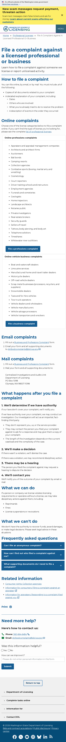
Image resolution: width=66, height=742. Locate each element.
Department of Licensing (18, 691)
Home (6, 35)
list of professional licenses (38, 132)
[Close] (62, 16)
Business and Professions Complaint (31, 342)
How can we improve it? (13, 655)
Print (6, 606)
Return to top (33, 683)
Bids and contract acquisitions (17, 728)
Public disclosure (41, 728)
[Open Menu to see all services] (61, 29)
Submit (7, 666)
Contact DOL (11, 716)
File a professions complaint (23, 249)
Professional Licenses (23, 35)
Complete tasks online (16, 700)
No (11, 650)
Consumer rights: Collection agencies (23, 584)
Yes (5, 650)
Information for (13, 708)
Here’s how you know (10, 4)
